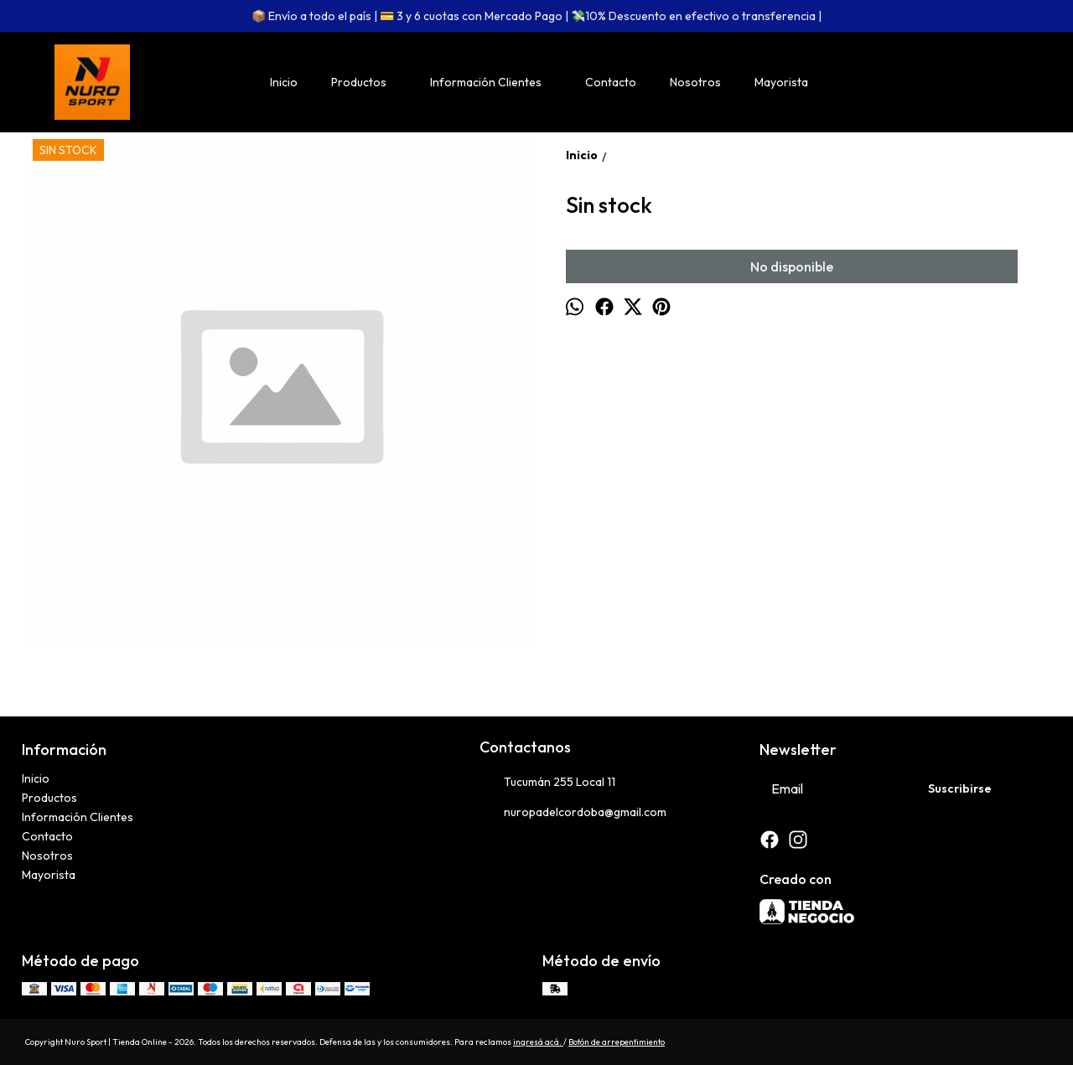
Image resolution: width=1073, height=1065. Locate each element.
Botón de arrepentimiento (616, 1042)
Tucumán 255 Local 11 (547, 783)
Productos (367, 82)
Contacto (610, 82)
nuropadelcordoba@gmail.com (572, 813)
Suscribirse (960, 788)
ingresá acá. (538, 1042)
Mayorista (781, 82)
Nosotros (695, 82)
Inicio (284, 82)
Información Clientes (494, 82)
